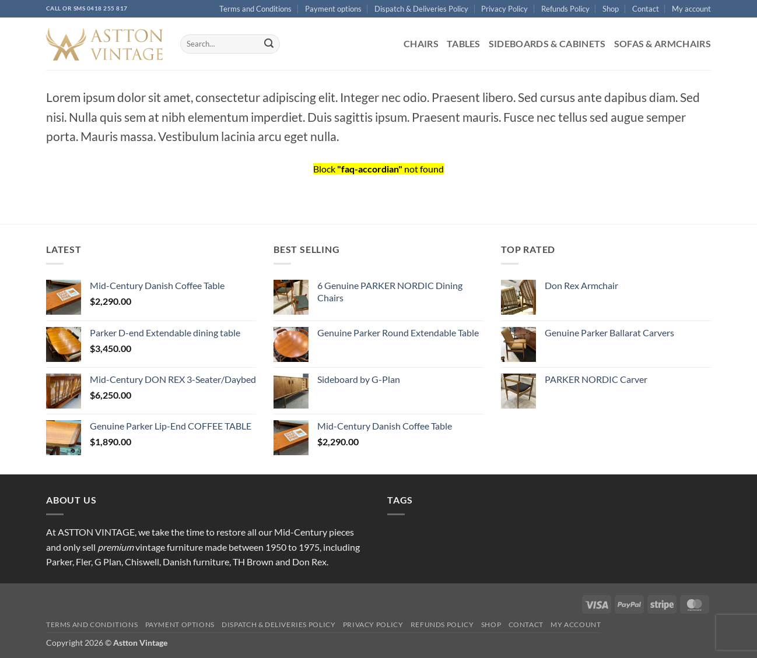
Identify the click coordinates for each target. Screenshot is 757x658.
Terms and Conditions (255, 8)
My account (691, 8)
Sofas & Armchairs (662, 43)
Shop (610, 8)
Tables (464, 43)
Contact (645, 8)
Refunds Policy (565, 8)
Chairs (421, 43)
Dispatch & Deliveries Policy (421, 8)
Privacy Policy (504, 8)
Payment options (333, 8)
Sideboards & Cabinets (547, 43)
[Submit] (269, 44)
